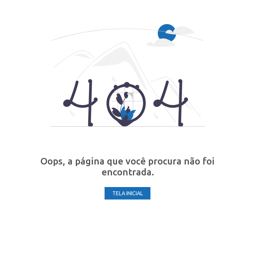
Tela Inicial (127, 193)
